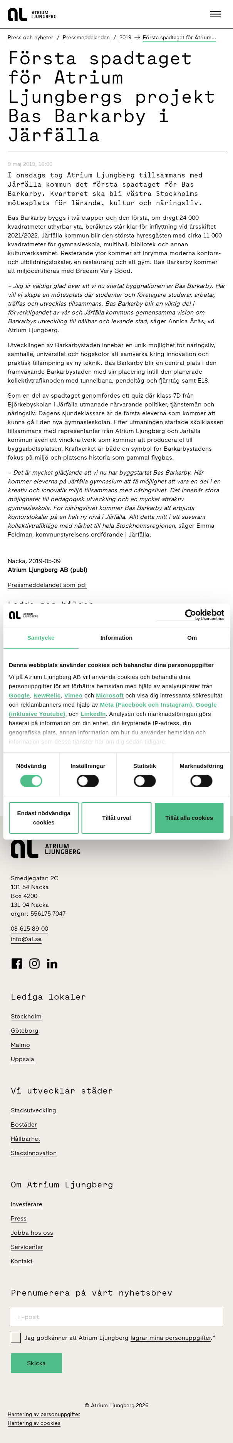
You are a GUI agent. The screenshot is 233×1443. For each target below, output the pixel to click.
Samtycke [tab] (41, 637)
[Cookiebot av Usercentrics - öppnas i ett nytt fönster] (190, 615)
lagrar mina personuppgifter (171, 1337)
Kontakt (21, 1261)
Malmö (20, 1044)
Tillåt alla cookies (189, 817)
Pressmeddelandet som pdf (47, 585)
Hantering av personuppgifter (44, 1414)
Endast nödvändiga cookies (43, 818)
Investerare (26, 1204)
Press (19, 1218)
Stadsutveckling (33, 1110)
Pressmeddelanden (86, 37)
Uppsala (22, 1059)
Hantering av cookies (34, 1423)
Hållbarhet (25, 1138)
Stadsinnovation (34, 1153)
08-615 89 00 (29, 928)
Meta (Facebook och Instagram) (146, 704)
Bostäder (24, 1124)
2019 (125, 37)
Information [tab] (117, 637)
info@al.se (26, 939)
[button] (216, 14)
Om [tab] (192, 637)
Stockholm (26, 1016)
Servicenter (27, 1247)
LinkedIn (93, 714)
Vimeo (73, 695)
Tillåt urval (116, 817)
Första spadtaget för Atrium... (179, 37)
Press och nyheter (30, 37)
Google (19, 695)
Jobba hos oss (32, 1232)
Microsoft (110, 695)
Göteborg (25, 1030)
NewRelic (47, 695)
